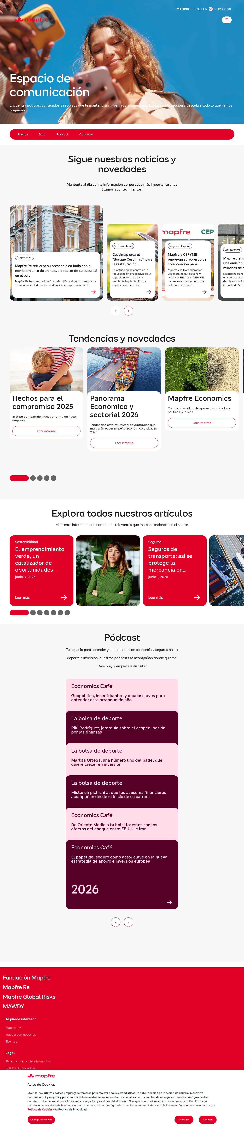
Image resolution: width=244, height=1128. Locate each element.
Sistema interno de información (28, 1061)
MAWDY (13, 1006)
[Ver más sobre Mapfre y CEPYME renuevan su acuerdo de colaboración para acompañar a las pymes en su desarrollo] (204, 292)
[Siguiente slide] (128, 311)
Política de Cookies (40, 1109)
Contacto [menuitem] (86, 134)
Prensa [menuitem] (23, 134)
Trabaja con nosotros (20, 1035)
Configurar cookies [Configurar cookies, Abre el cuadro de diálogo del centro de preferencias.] (41, 1119)
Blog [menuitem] (42, 134)
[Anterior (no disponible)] (115, 311)
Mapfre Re (16, 987)
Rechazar (184, 1119)
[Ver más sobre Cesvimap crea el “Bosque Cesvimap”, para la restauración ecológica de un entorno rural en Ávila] (149, 292)
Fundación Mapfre (26, 977)
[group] (41, 570)
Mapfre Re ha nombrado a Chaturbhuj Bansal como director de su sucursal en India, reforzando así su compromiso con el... (55, 283)
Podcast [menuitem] (62, 134)
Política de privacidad (20, 1068)
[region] (122, 575)
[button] (19, 478)
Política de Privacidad (72, 1109)
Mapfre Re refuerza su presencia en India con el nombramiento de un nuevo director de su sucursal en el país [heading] (56, 271)
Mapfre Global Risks (29, 996)
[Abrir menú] (227, 20)
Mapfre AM (13, 1028)
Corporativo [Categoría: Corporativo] (24, 257)
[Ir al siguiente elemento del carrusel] (128, 922)
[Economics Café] (122, 874)
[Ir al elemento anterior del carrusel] (115, 922)
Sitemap (11, 1041)
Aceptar (207, 1119)
